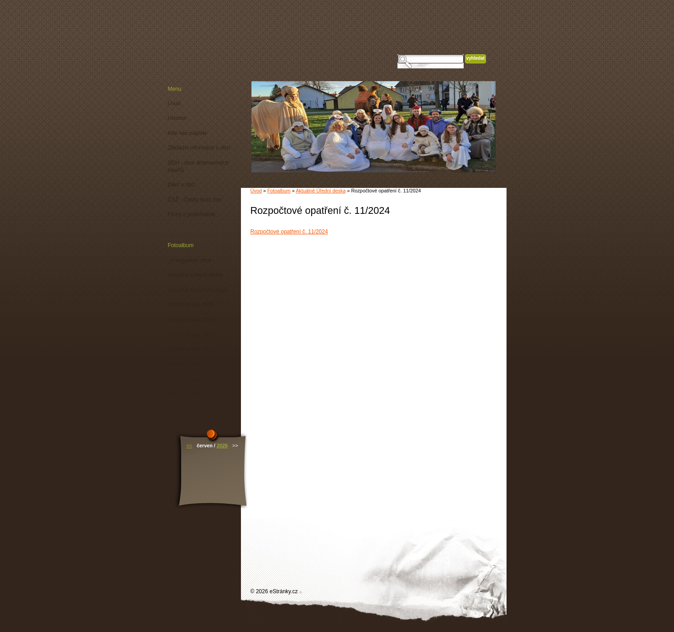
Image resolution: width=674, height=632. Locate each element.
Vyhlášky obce (185, 408)
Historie (177, 118)
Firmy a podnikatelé (192, 214)
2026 (222, 445)
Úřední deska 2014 (191, 379)
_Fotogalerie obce (190, 260)
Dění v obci (181, 184)
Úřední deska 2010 (191, 319)
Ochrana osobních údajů (198, 290)
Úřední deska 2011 (191, 335)
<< (189, 445)
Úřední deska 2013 (191, 364)
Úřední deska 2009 (191, 304)
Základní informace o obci (199, 148)
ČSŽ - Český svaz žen (195, 200)
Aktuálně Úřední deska (320, 190)
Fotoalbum (279, 190)
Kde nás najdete (188, 133)
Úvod (256, 190)
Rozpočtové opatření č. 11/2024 (289, 231)
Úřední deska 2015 (191, 394)
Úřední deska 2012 (191, 349)
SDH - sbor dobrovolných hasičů (198, 166)
